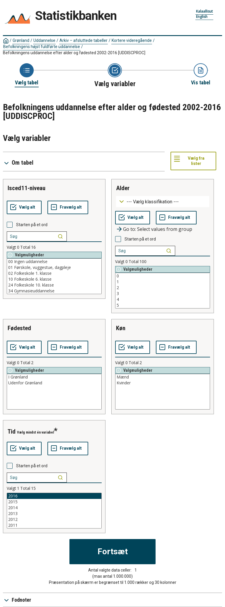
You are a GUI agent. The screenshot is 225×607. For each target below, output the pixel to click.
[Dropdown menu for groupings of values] (162, 201)
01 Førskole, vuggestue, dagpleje (54, 267)
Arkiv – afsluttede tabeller (83, 40)
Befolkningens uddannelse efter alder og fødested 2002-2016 (74, 52)
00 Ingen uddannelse (54, 262)
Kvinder (162, 383)
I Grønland (54, 377)
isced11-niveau (26, 188)
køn (120, 328)
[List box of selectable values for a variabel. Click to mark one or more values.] (54, 276)
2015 (54, 502)
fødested (19, 328)
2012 (54, 519)
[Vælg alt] (24, 207)
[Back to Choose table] (27, 75)
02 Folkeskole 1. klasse (54, 273)
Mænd (162, 377)
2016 (54, 496)
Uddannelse (44, 40)
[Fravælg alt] (67, 207)
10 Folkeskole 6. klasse (54, 279)
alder (122, 188)
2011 (54, 525)
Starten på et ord (31, 224)
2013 (54, 513)
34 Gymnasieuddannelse (54, 291)
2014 (54, 508)
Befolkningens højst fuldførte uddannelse (41, 46)
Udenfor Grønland (54, 383)
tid (12, 431)
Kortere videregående (132, 40)
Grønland (21, 40)
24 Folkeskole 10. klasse (54, 285)
